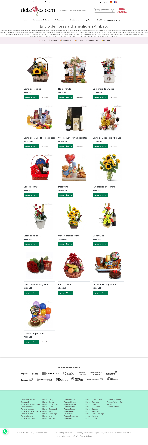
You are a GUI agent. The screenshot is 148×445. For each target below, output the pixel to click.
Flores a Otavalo (70, 404)
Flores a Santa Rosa (92, 411)
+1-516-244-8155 (38, 2)
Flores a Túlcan (91, 418)
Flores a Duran (48, 402)
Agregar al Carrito (31, 97)
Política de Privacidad (122, 433)
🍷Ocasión (53, 40)
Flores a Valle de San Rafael (115, 403)
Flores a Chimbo (27, 414)
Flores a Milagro (70, 402)
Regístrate (68, 2)
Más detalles (44, 97)
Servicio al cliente (56, 433)
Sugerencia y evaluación (103, 433)
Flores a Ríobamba (92, 407)
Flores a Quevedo (92, 402)
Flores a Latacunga (49, 414)
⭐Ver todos (106, 40)
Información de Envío (41, 20)
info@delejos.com (50, 2)
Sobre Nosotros (23, 433)
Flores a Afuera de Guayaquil (28, 401)
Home (25, 20)
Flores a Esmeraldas (50, 404)
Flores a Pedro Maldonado (69, 413)
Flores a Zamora (113, 407)
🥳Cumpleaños (65, 40)
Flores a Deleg (47, 400)
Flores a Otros (69, 407)
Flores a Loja (47, 416)
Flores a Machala (48, 418)
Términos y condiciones (83, 433)
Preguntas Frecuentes (39, 433)
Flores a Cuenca (27, 416)
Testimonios (59, 20)
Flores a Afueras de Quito (30, 404)
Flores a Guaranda (49, 407)
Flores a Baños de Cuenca (31, 411)
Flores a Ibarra (47, 411)
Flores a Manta (69, 400)
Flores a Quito (90, 404)
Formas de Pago (86, 436)
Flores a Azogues (27, 409)
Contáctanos (74, 20)
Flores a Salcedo (91, 409)
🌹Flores (42, 40)
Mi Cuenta (60, 2)
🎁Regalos (79, 40)
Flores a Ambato (27, 407)
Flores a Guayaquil (49, 409)
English (99, 20)
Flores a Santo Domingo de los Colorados (94, 415)
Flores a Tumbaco (114, 400)
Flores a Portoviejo (71, 416)
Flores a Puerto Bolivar (94, 400)
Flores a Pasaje (69, 409)
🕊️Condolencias (92, 40)
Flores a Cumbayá (28, 418)
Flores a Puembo (70, 418)
